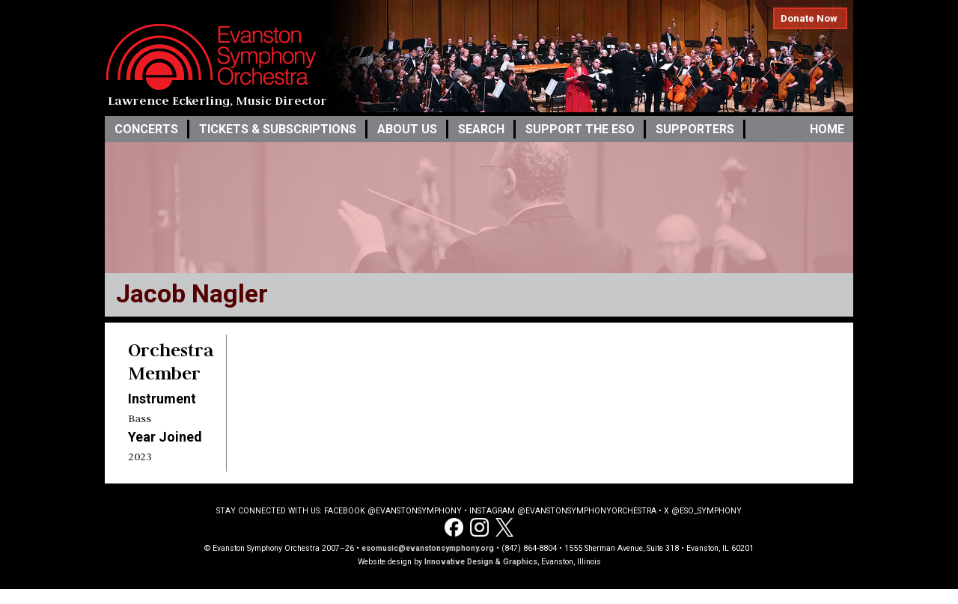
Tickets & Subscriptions (277, 129)
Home (827, 129)
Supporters (695, 129)
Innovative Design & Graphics (480, 562)
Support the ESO (580, 129)
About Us (407, 129)
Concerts (146, 129)
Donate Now (809, 18)
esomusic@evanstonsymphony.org (427, 548)
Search (481, 129)
